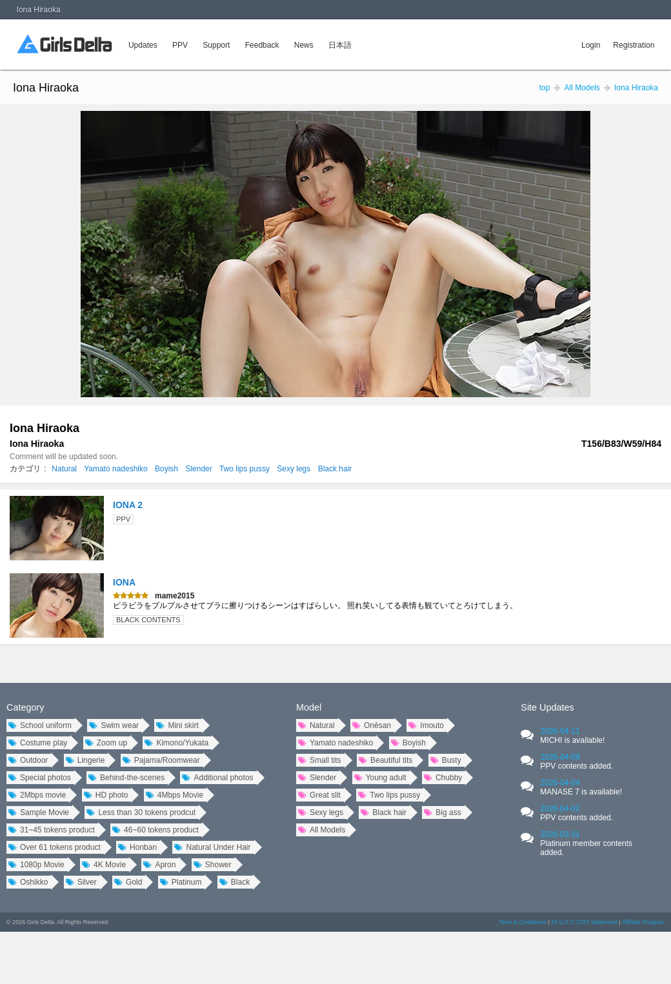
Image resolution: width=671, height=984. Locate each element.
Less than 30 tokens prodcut (140, 812)
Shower (213, 864)
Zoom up (106, 742)
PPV (180, 45)
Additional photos (217, 777)
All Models (321, 829)
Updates (142, 45)
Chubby (443, 777)
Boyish (166, 468)
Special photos (39, 777)
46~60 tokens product (155, 829)
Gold (128, 882)
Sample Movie (38, 812)
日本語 (340, 45)
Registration (633, 45)
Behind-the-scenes (126, 777)
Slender (198, 468)
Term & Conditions (522, 922)
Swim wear (114, 725)
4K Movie (104, 864)
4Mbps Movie (174, 795)
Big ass (442, 812)
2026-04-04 (581, 787)
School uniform (40, 725)
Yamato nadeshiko (116, 468)
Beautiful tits (385, 760)
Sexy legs (293, 468)
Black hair (335, 468)
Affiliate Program (643, 922)
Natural (64, 468)
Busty (445, 760)
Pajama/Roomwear (161, 760)
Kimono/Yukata (176, 742)
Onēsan (371, 725)
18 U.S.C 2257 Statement (584, 922)
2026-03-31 (586, 843)
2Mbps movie (37, 795)
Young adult (380, 777)
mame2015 (174, 595)
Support (216, 45)
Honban (137, 847)
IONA (124, 582)
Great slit (319, 795)
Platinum (181, 882)
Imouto (426, 725)
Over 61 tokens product (54, 847)
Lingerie (85, 760)
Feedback (262, 45)
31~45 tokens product (51, 829)
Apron (159, 864)
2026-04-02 (576, 813)
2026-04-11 (572, 736)
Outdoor (28, 760)
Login (590, 45)
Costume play (37, 742)
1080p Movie (36, 864)
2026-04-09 (576, 762)
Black (234, 882)
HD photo (106, 795)
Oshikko (28, 882)
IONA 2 (128, 505)
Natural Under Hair (212, 847)
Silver (81, 882)
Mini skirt (177, 725)
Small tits (319, 760)
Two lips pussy (244, 468)
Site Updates (547, 707)
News (304, 45)
